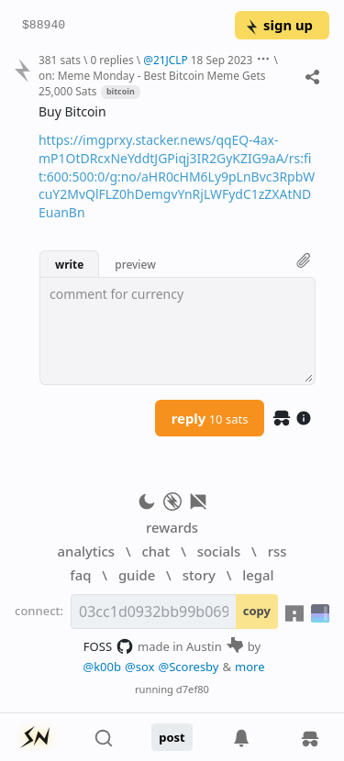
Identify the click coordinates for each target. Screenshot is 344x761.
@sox (139, 666)
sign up (278, 25)
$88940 (43, 25)
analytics (86, 551)
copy (257, 610)
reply (210, 418)
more (250, 666)
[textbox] (177, 331)
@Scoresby (188, 666)
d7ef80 (192, 689)
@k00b (102, 666)
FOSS (108, 646)
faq (80, 575)
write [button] (69, 264)
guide (136, 575)
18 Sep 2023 (222, 59)
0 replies (111, 59)
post (172, 737)
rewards (172, 527)
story (199, 575)
